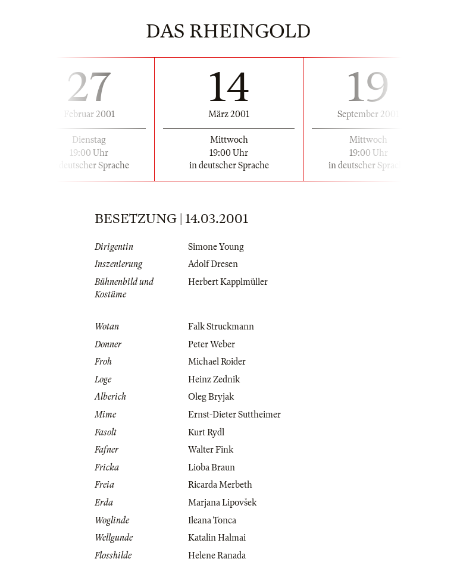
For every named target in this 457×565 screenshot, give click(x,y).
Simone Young (216, 247)
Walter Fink (210, 449)
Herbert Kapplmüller (228, 282)
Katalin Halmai (217, 537)
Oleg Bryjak (211, 396)
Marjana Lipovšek (222, 502)
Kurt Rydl (206, 432)
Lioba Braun (211, 467)
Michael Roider (217, 361)
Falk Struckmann (221, 326)
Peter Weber (211, 344)
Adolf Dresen (213, 264)
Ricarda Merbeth (220, 484)
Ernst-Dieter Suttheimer (234, 414)
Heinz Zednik (214, 379)
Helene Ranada (217, 555)
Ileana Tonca (212, 520)
